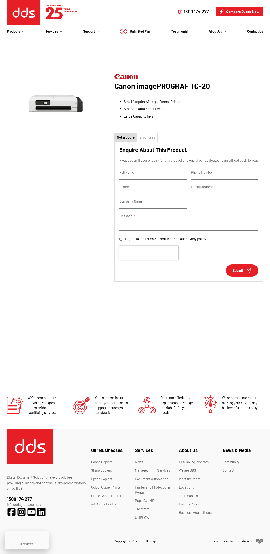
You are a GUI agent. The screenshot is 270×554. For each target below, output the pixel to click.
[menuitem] (16, 31)
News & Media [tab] (237, 450)
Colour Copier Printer (106, 487)
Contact (228, 470)
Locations (186, 487)
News (139, 462)
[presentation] (148, 253)
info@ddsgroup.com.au (24, 504)
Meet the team (189, 479)
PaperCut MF (144, 500)
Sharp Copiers (101, 470)
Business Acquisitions (195, 512)
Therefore (142, 509)
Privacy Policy (189, 504)
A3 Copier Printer (103, 504)
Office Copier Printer (106, 496)
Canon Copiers (102, 462)
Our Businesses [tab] (107, 450)
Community (231, 462)
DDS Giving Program (194, 462)
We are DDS (187, 470)
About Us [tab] (188, 450)
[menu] (135, 31)
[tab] (125, 137)
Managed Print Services (152, 470)
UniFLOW (142, 517)
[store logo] (23, 12)
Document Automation (151, 479)
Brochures (147, 137)
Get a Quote (126, 137)
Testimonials (188, 496)
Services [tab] (144, 450)
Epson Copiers (101, 479)
